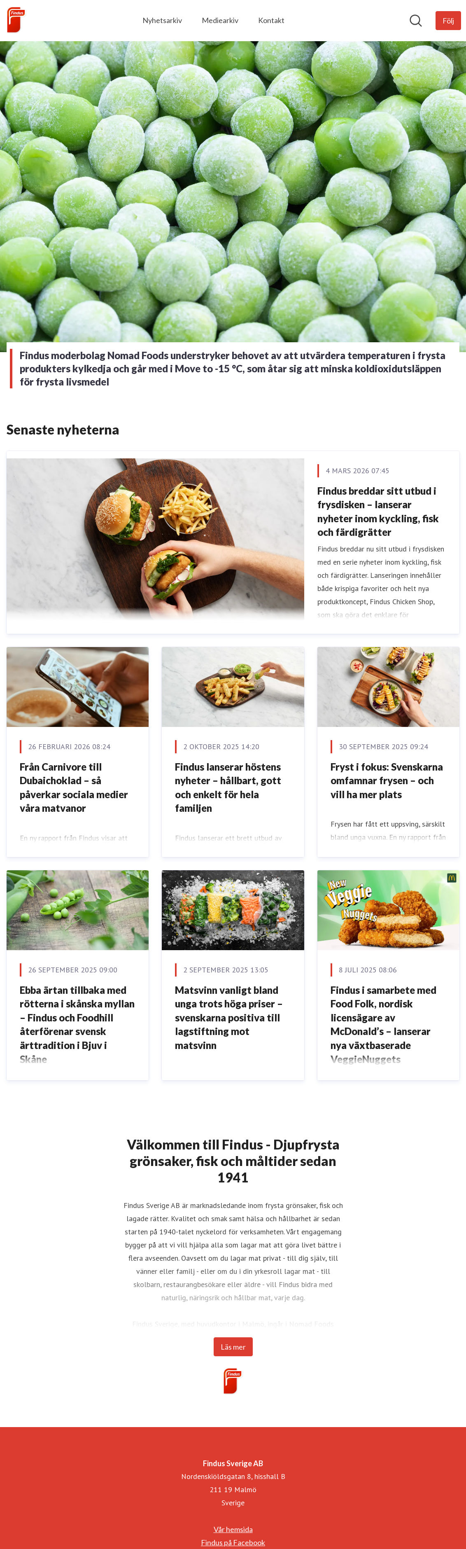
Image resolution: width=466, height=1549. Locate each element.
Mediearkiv (220, 20)
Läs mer (233, 1346)
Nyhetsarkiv (162, 20)
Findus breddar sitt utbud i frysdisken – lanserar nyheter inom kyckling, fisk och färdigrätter (378, 511)
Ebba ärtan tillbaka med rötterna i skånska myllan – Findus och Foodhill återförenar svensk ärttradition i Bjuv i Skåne (77, 1024)
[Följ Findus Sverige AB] (448, 20)
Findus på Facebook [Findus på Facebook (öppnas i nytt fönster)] (233, 1542)
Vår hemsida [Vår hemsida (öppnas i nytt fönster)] (233, 1529)
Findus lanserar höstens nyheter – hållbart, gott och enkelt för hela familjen (228, 787)
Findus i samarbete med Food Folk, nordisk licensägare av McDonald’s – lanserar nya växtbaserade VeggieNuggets (383, 1024)
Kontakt (271, 20)
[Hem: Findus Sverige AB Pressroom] (16, 20)
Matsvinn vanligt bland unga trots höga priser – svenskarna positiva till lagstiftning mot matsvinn (229, 1017)
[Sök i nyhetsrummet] (415, 20)
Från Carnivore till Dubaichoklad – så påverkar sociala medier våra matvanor (74, 787)
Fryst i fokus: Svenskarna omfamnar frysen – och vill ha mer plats (387, 780)
